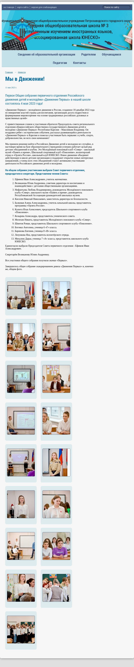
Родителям (88, 54)
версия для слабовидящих (44, 7)
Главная (9, 72)
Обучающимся (111, 54)
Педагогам (60, 63)
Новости (22, 72)
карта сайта (22, 7)
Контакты (79, 63)
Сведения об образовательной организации (46, 54)
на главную (8, 7)
